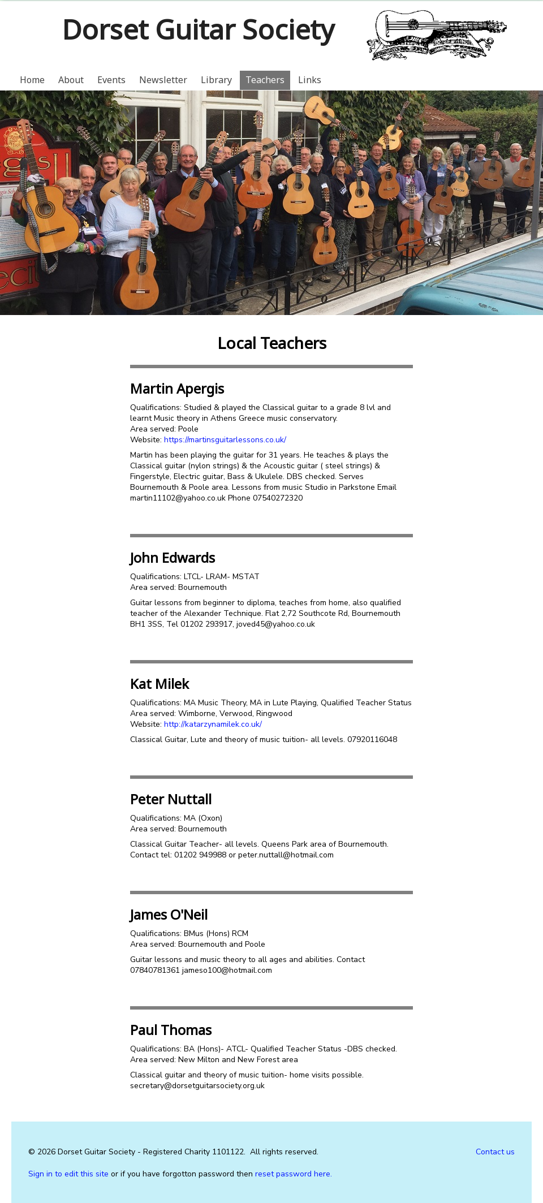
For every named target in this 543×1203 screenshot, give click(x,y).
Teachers (265, 80)
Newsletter (163, 80)
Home (32, 80)
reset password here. (293, 1173)
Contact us (495, 1151)
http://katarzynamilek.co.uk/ (213, 724)
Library (216, 80)
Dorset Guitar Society (198, 29)
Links (309, 80)
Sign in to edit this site (68, 1173)
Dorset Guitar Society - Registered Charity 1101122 (151, 1151)
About (71, 80)
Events (111, 80)
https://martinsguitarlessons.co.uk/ (225, 439)
